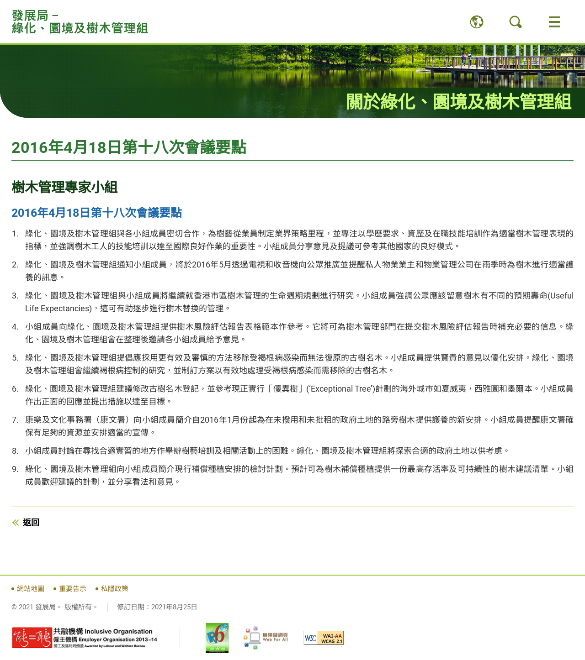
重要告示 (72, 589)
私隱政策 (114, 589)
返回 (31, 522)
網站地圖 (30, 589)
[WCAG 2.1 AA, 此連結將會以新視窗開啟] (323, 637)
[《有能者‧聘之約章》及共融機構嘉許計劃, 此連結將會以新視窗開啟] (84, 638)
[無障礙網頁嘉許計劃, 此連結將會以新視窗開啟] (266, 638)
